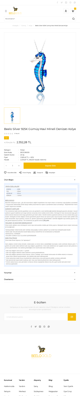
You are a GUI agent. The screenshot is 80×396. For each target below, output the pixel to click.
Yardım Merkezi (22, 388)
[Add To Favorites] (10, 172)
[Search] (40, 18)
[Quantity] (12, 166)
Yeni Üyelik (68, 386)
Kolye (22, 150)
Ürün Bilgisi (8, 180)
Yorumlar (8, 273)
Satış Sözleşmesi (38, 388)
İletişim (7, 391)
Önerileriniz (8, 279)
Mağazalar (53, 391)
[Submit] (72, 317)
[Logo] (15, 11)
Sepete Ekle (50, 166)
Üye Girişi (68, 391)
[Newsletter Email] (40, 317)
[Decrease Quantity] (6, 166)
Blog (51, 386)
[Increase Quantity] (19, 166)
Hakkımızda (9, 386)
